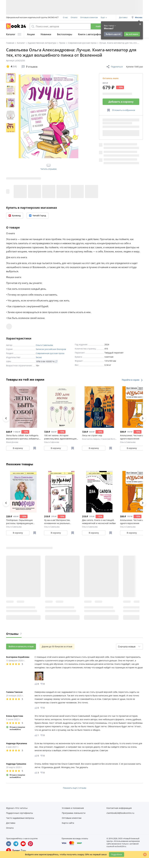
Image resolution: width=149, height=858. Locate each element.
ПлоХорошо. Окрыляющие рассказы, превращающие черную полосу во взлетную (20, 522)
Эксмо (39, 357)
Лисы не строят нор (92, 435)
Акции (31, 34)
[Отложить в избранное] (121, 110)
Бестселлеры (64, 34)
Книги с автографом (90, 34)
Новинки (46, 34)
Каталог (13, 34)
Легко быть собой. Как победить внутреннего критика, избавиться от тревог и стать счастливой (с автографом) (23, 437)
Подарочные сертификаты (19, 813)
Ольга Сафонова (51, 442)
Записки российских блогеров (51, 349)
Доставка (123, 17)
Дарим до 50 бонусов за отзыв (57, 646)
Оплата (74, 17)
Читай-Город (37, 215)
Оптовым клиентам (89, 17)
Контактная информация (119, 808)
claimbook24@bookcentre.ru (120, 813)
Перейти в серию (132, 379)
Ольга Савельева (44, 345)
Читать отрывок (48, 166)
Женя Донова (12, 442)
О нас (65, 17)
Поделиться (114, 66)
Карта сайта (68, 823)
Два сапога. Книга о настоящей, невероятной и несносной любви (99, 522)
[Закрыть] (145, 854)
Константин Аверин (91, 439)
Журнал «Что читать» (17, 808)
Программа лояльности (73, 813)
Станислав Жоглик (109, 439)
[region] (11, 116)
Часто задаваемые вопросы (20, 818)
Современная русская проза (50, 353)
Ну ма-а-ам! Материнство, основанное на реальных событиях (57, 522)
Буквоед (15, 215)
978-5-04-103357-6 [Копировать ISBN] (46, 361)
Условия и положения (73, 808)
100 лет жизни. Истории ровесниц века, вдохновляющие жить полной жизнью (60, 437)
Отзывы (14, 634)
